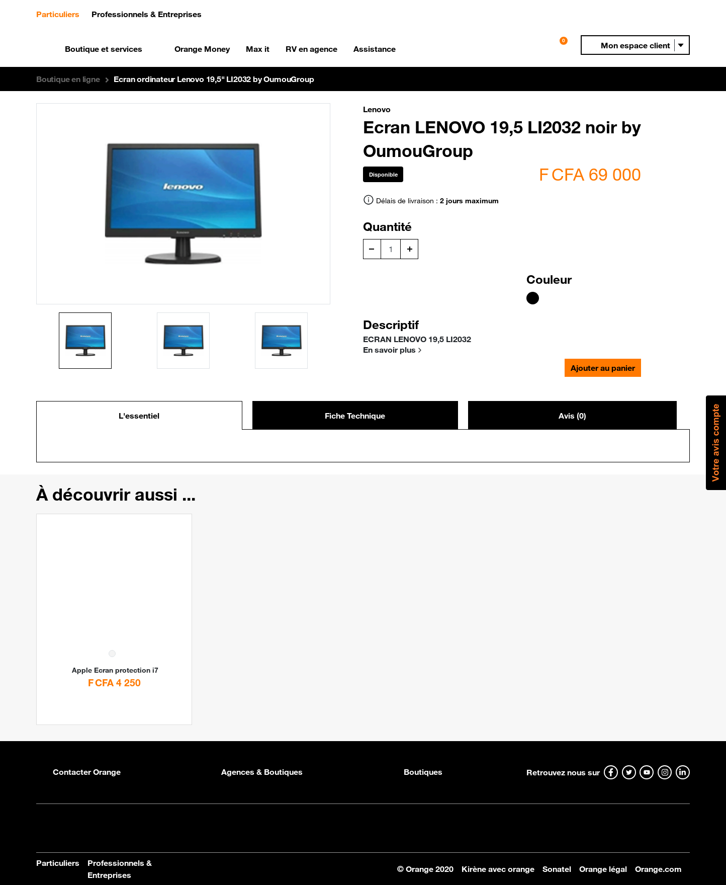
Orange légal (603, 869)
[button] (635, 45)
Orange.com (658, 869)
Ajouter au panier (603, 368)
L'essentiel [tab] (139, 416)
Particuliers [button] (61, 13)
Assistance (374, 49)
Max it (257, 49)
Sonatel (556, 869)
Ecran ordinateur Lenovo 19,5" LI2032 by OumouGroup (214, 79)
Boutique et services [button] (103, 49)
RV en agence (311, 49)
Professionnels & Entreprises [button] (147, 14)
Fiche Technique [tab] (355, 416)
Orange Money (202, 49)
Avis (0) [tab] (572, 416)
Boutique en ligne (68, 79)
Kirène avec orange (498, 869)
